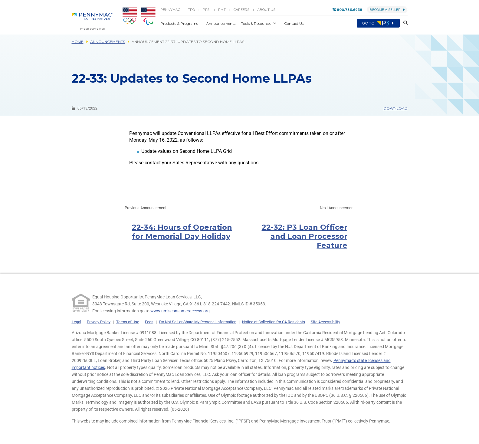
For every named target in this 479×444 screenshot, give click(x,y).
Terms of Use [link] (127, 322)
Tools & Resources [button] (256, 23)
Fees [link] (149, 322)
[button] (404, 23)
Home (78, 41)
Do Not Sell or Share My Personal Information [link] (197, 322)
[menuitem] (95, 18)
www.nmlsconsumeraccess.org (180, 310)
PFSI (206, 10)
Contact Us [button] (293, 23)
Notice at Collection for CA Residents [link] (273, 322)
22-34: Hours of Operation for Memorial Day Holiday (182, 232)
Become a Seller (387, 10)
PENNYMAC (170, 10)
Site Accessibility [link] (325, 322)
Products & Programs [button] (179, 23)
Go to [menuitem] (378, 23)
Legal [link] (76, 322)
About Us (266, 10)
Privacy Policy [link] (98, 322)
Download (395, 108)
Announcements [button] (221, 23)
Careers (241, 10)
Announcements (107, 41)
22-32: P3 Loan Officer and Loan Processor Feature (304, 236)
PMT (222, 10)
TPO (191, 10)
